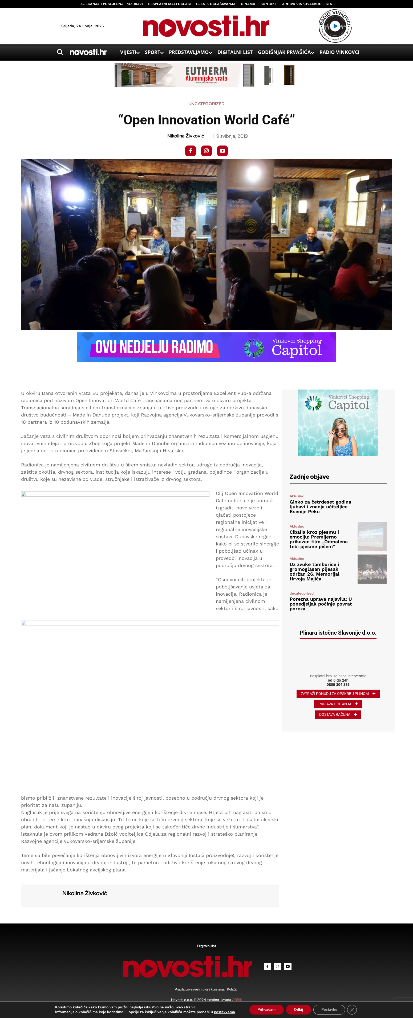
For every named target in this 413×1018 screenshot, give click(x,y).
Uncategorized (206, 104)
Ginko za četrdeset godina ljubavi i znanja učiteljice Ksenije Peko (320, 506)
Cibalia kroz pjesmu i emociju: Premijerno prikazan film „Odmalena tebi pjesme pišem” (319, 539)
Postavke (329, 1009)
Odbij (298, 1009)
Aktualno (297, 496)
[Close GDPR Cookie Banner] (352, 1010)
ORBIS (237, 999)
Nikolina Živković (185, 136)
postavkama (224, 1012)
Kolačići (232, 989)
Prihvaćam (266, 1009)
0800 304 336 (338, 684)
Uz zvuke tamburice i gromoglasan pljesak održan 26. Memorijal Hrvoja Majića (314, 571)
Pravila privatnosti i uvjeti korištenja (200, 989)
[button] (60, 52)
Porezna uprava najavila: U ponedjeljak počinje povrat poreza (321, 603)
